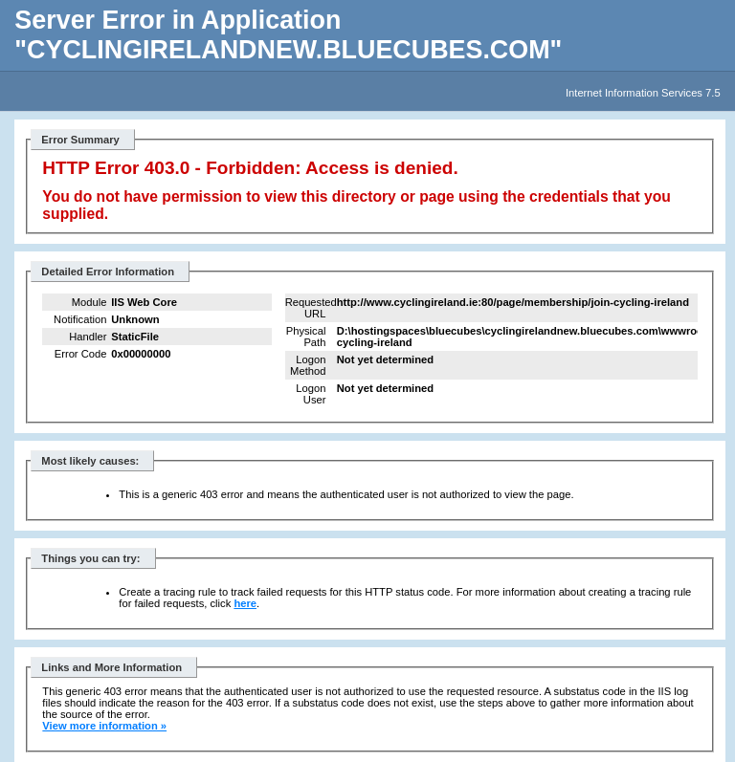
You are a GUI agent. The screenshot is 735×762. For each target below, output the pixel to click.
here (245, 603)
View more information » (104, 725)
